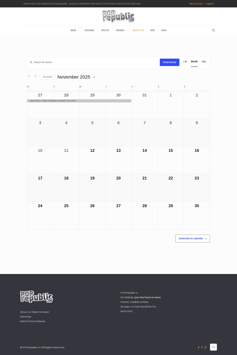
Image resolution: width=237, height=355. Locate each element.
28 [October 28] (66, 95)
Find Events (169, 62)
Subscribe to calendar (191, 238)
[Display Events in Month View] (194, 61)
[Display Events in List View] (185, 61)
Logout (209, 3)
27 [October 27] (40, 95)
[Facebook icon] (198, 347)
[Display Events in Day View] (204, 61)
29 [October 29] (92, 95)
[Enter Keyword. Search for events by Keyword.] (93, 62)
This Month (47, 77)
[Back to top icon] (213, 347)
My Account (196, 3)
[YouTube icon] (202, 347)
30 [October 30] (118, 95)
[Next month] (35, 76)
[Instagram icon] (205, 347)
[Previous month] (29, 76)
